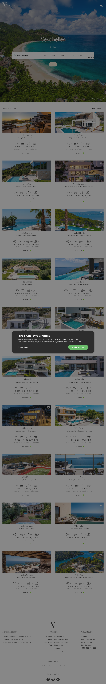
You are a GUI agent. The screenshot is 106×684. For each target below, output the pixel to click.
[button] (23, 347)
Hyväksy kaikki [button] (78, 347)
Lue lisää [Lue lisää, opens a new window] (78, 342)
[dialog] (53, 342)
